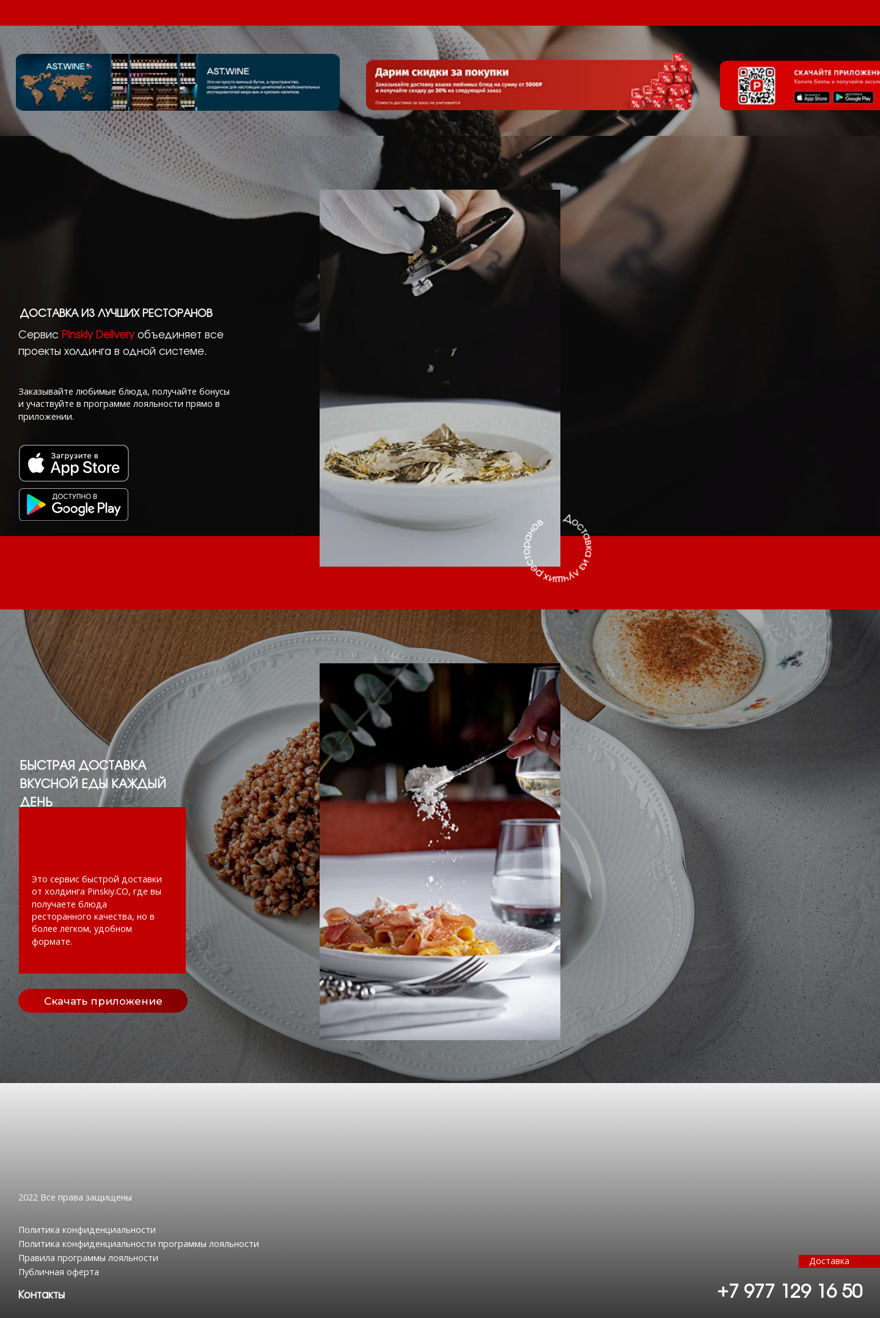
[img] (73, 504)
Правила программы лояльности (88, 1258)
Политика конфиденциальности (87, 1229)
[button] (41, 1295)
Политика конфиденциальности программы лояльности (138, 1243)
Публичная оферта (58, 1272)
